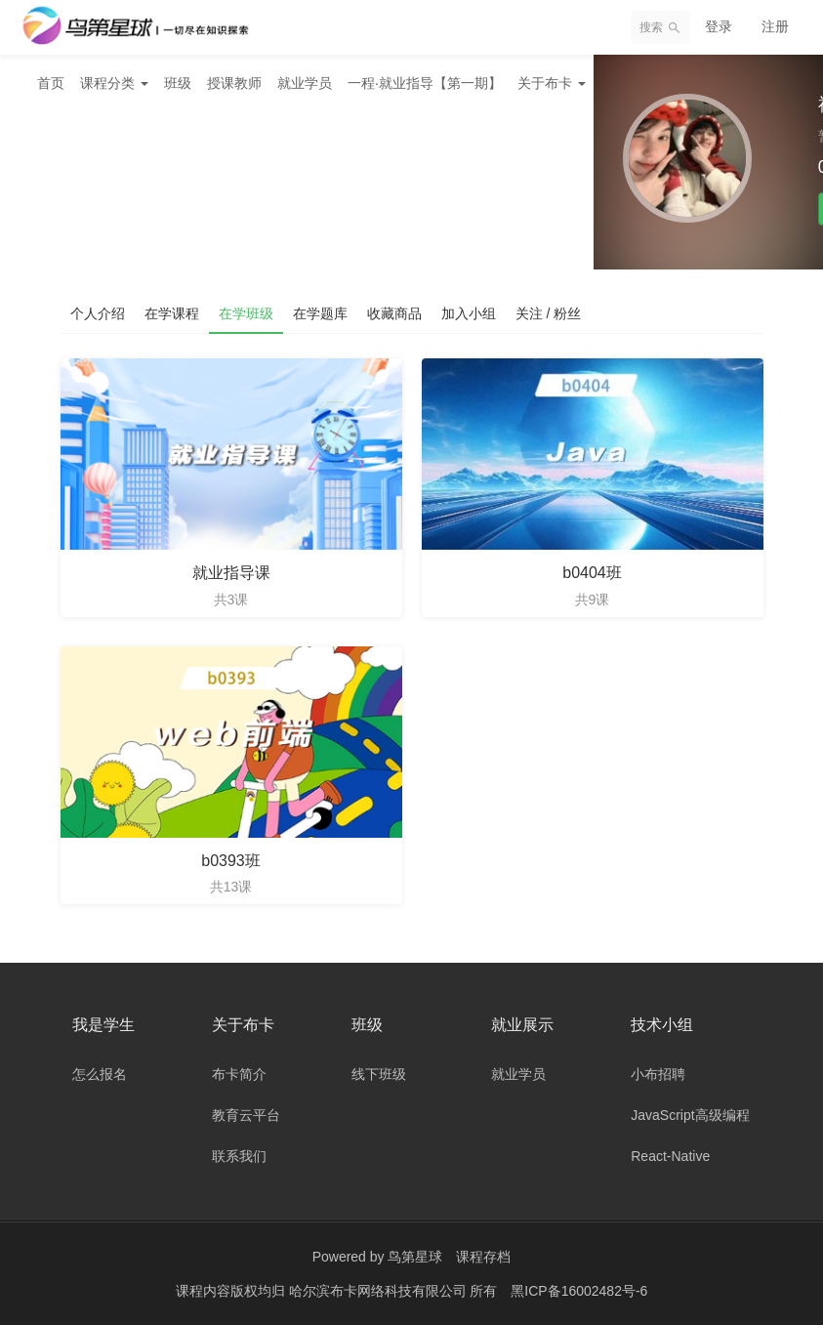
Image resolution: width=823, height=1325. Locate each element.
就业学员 (304, 83)
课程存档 (483, 1256)
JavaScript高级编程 (690, 1115)
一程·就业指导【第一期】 (425, 83)
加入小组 (468, 313)
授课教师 (234, 83)
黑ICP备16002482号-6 (579, 1291)
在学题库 (320, 313)
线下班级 (378, 1074)
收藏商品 (394, 313)
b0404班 (592, 572)
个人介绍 (97, 313)
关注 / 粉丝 (548, 313)
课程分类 (114, 83)
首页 (50, 83)
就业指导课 (231, 572)
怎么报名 (99, 1074)
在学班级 (246, 313)
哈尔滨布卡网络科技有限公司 (380, 1291)
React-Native (670, 1156)
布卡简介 (239, 1074)
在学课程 (171, 313)
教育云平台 (246, 1115)
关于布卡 (551, 83)
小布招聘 (658, 1074)
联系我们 (239, 1156)
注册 (775, 26)
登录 (718, 26)
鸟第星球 (415, 1256)
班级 (177, 83)
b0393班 (231, 860)
